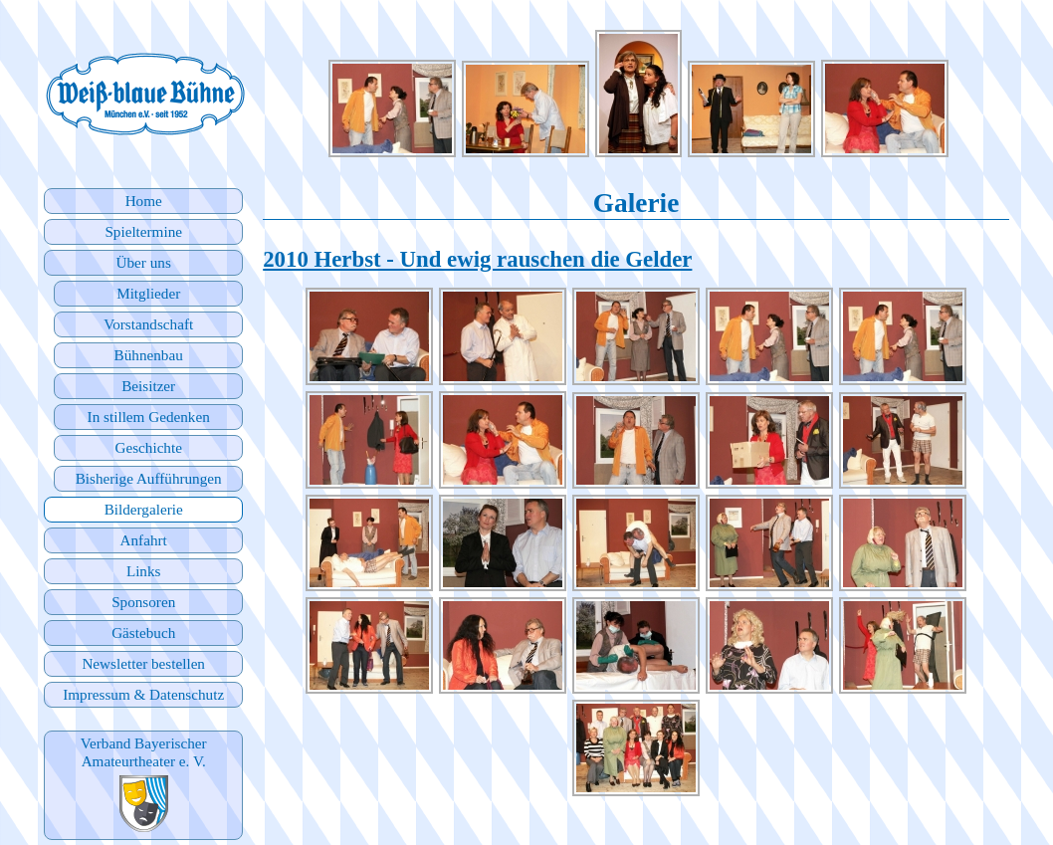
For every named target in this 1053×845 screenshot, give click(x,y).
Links (143, 570)
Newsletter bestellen (143, 663)
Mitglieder (148, 293)
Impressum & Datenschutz (143, 694)
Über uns (143, 262)
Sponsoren (143, 601)
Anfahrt (143, 539)
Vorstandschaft (148, 324)
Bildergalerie (144, 509)
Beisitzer (148, 385)
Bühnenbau (148, 354)
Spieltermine (143, 231)
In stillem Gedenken (149, 416)
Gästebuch (143, 632)
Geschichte (147, 447)
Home (143, 200)
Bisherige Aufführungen (149, 478)
